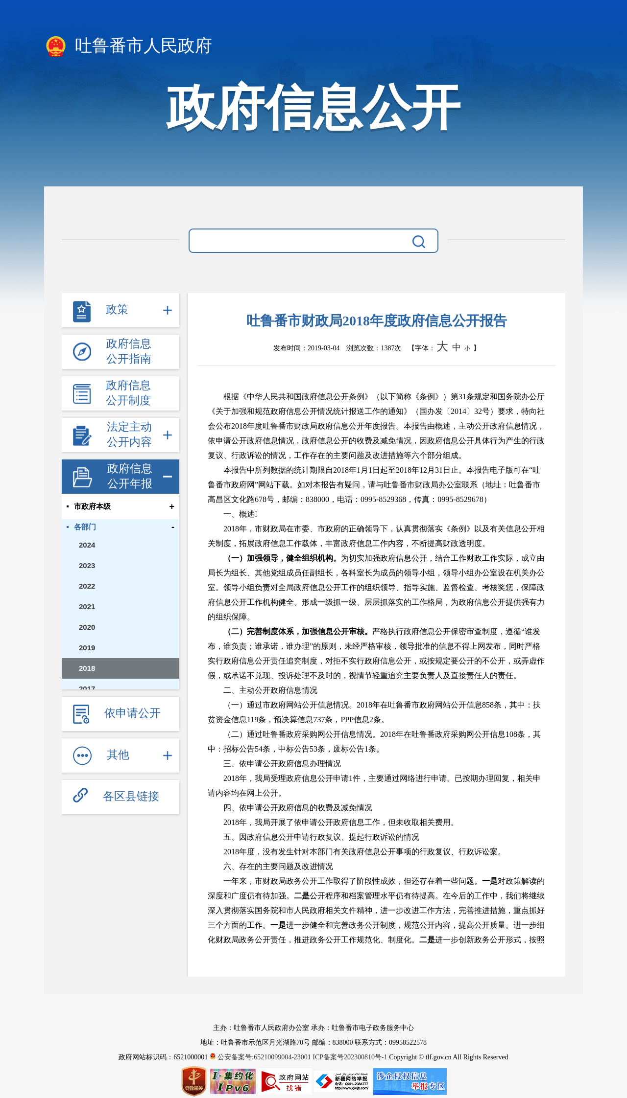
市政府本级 (92, 506)
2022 (87, 586)
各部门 (85, 527)
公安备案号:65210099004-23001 (261, 1057)
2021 (87, 606)
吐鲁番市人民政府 (128, 46)
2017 (87, 689)
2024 (87, 545)
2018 (87, 668)
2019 (87, 647)
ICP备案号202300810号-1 (350, 1057)
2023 (87, 565)
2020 (87, 627)
